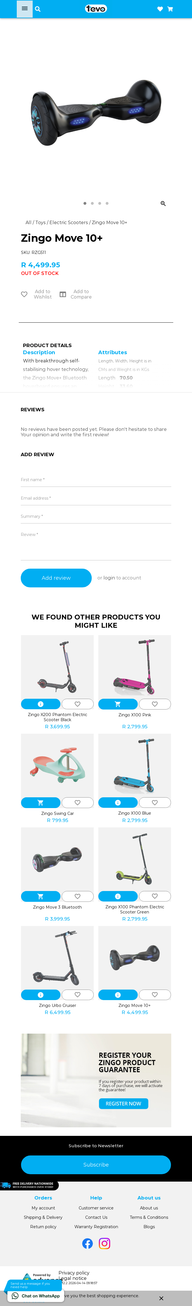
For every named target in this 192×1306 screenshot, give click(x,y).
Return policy (43, 1226)
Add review (56, 578)
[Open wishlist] (160, 9)
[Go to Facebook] (87, 1243)
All (29, 222)
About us (149, 1208)
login (109, 578)
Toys (41, 222)
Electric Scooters (69, 222)
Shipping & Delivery (43, 1217)
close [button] (161, 1298)
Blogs (149, 1226)
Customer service (96, 1208)
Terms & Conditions (149, 1217)
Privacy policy (74, 1273)
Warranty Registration (96, 1226)
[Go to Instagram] (104, 1243)
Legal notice (73, 1278)
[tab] (85, 203)
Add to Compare (76, 294)
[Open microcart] (170, 9)
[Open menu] (25, 9)
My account (43, 1208)
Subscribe (96, 1165)
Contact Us (96, 1217)
